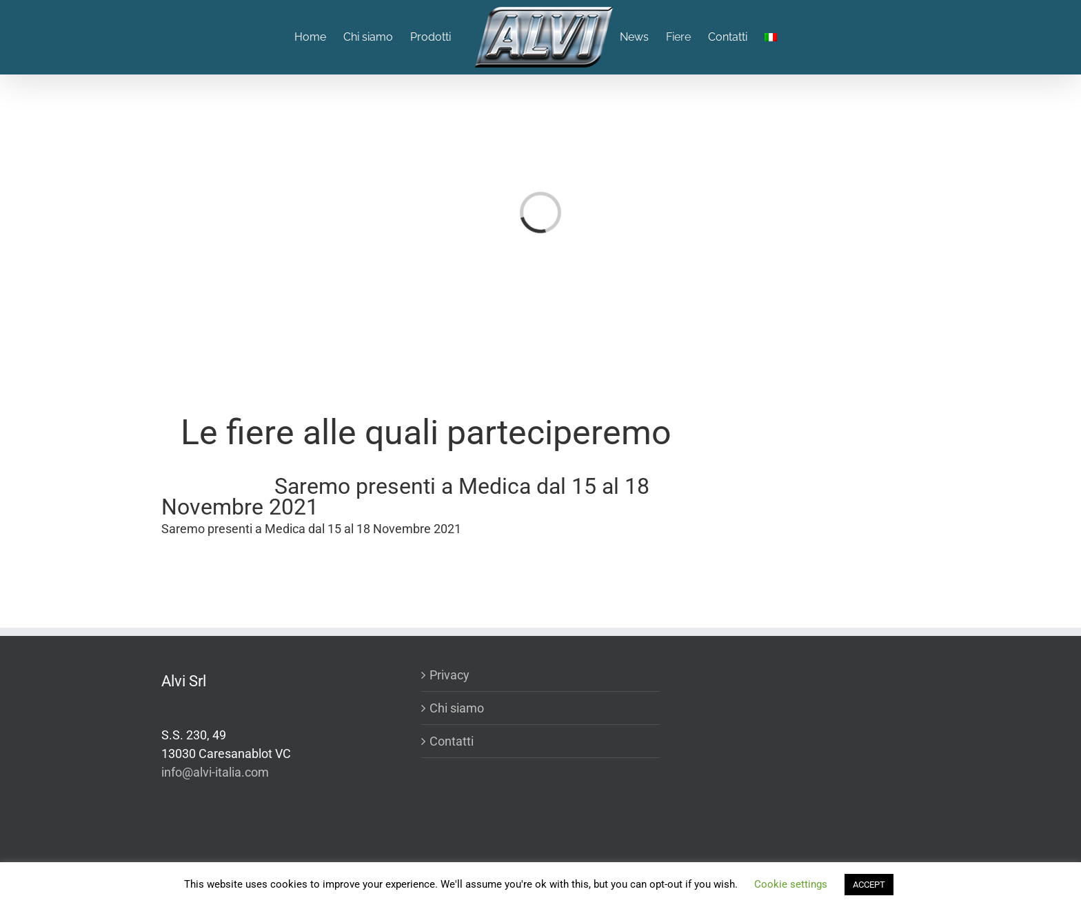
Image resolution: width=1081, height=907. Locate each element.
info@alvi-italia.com (215, 772)
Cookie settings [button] (790, 884)
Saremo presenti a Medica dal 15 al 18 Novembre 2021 (405, 496)
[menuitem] (318, 37)
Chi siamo (457, 708)
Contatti (452, 741)
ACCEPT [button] (869, 884)
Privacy (449, 675)
